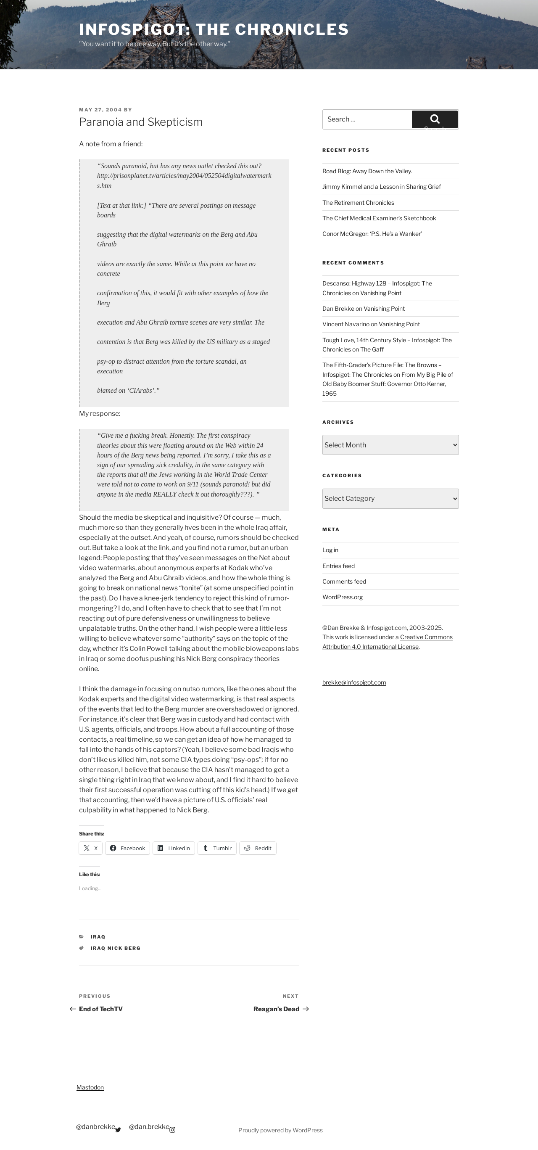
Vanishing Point (380, 292)
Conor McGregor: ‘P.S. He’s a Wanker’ (372, 233)
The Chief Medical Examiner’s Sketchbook (379, 218)
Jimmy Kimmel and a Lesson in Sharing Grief (381, 186)
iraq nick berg (116, 948)
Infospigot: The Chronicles (214, 29)
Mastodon (90, 1087)
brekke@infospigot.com (354, 682)
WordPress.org (342, 596)
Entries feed (338, 565)
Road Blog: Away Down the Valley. (367, 170)
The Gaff (372, 349)
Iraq (98, 937)
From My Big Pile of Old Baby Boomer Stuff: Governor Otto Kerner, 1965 (387, 384)
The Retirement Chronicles (358, 202)
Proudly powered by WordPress (280, 1130)
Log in (330, 549)
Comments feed (344, 581)
